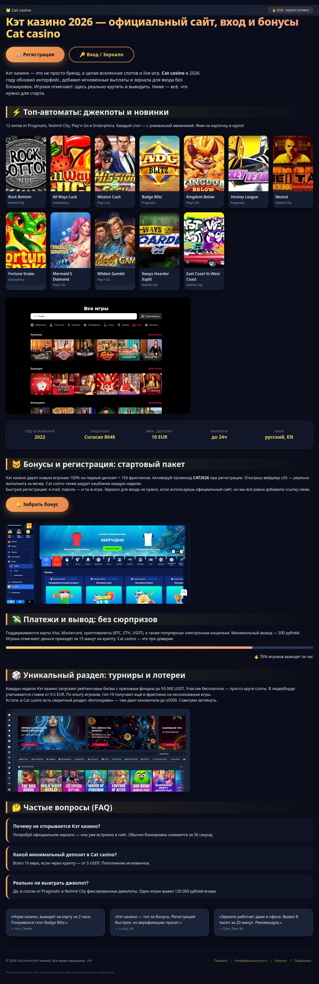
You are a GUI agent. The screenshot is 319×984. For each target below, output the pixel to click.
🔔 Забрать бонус (37, 504)
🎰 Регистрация (35, 54)
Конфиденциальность (251, 960)
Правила (220, 960)
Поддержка (302, 960)
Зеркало (281, 960)
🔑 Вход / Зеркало (101, 54)
